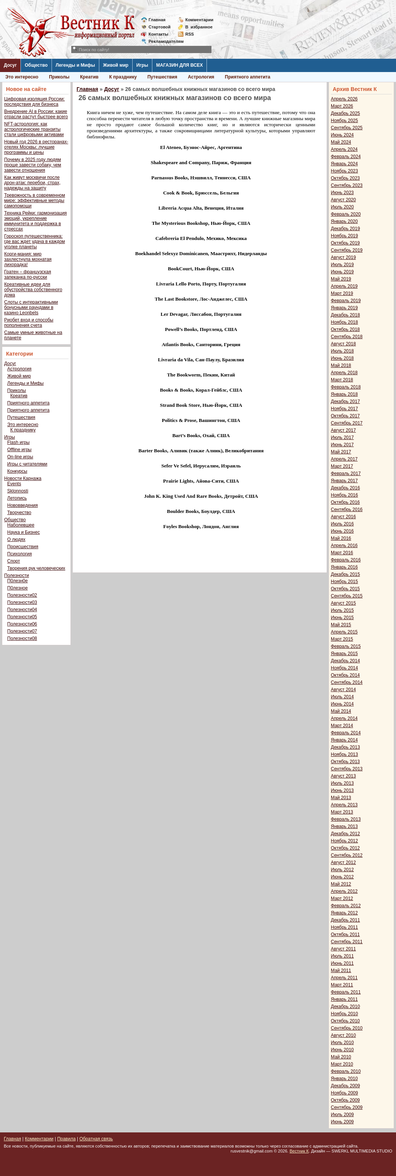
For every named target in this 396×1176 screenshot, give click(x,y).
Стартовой (160, 27)
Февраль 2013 (346, 819)
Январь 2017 (344, 480)
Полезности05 (22, 616)
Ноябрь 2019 (344, 235)
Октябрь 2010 (345, 1021)
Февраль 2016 (346, 560)
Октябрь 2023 (345, 178)
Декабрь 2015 (345, 574)
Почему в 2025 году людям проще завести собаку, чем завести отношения (32, 165)
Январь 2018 (344, 394)
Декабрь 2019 (345, 228)
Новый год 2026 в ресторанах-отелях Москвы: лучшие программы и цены (36, 147)
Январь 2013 (344, 826)
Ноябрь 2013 (344, 754)
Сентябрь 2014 (347, 682)
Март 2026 (342, 106)
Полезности (16, 575)
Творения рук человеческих (36, 568)
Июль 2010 (342, 1042)
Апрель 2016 (344, 545)
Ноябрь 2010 (344, 1013)
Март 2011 (342, 985)
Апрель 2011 (344, 977)
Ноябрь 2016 (344, 495)
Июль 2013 (342, 783)
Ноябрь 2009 (344, 1093)
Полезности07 (22, 631)
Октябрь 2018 (345, 329)
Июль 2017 (342, 437)
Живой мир (115, 65)
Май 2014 (341, 711)
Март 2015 (342, 639)
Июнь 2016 (342, 531)
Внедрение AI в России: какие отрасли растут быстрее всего (36, 114)
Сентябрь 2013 (347, 768)
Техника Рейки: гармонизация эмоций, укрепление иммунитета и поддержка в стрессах (35, 221)
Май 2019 (341, 279)
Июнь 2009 (342, 1121)
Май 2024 (341, 142)
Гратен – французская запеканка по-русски (27, 274)
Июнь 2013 (342, 790)
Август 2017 (343, 430)
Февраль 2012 (346, 905)
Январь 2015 (344, 653)
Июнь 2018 (342, 358)
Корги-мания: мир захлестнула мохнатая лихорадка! (28, 259)
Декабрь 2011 (345, 920)
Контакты (158, 34)
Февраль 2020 (346, 214)
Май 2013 (341, 797)
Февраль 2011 (346, 992)
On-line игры (20, 456)
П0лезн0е (17, 580)
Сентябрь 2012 (347, 855)
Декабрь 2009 (345, 1085)
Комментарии (199, 19)
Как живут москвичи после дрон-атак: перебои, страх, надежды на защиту (32, 183)
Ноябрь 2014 (344, 668)
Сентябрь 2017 (347, 423)
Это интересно (21, 77)
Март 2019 (342, 293)
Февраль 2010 (346, 1071)
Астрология (201, 77)
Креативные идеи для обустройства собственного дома (33, 290)
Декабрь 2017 (345, 401)
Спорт (13, 561)
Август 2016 (343, 516)
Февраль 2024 (346, 156)
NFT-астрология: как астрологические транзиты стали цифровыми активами (34, 129)
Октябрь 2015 (345, 588)
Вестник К (299, 1151)
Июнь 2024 (342, 135)
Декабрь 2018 (345, 315)
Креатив (89, 77)
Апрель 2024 (344, 149)
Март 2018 (342, 380)
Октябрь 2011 (345, 934)
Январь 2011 (344, 999)
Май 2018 (341, 365)
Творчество (19, 512)
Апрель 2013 (344, 805)
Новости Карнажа (22, 478)
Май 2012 (341, 884)
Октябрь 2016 (345, 502)
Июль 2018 (342, 351)
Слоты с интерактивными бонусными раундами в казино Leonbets (31, 307)
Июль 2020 (342, 207)
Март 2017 (342, 466)
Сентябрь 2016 (347, 509)
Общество (36, 65)
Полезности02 (22, 595)
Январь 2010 (344, 1078)
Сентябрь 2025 (347, 127)
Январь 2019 (344, 307)
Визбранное (199, 27)
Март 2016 (342, 552)
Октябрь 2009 (345, 1100)
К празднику (123, 77)
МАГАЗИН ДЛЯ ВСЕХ (179, 65)
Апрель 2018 (344, 372)
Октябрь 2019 (345, 243)
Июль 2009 (342, 1114)
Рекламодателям (163, 41)
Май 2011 (341, 970)
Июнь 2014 (342, 704)
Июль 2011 (342, 956)
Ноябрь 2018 (344, 322)
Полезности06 (22, 624)
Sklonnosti (17, 491)
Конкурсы (17, 471)
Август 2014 (343, 689)
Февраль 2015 (346, 646)
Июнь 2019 (342, 271)
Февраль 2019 (346, 300)
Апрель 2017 (344, 459)
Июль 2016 (342, 524)
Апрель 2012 (344, 891)
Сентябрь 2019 (347, 250)
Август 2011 (343, 949)
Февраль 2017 (346, 473)
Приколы (59, 77)
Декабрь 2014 (345, 660)
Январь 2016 (344, 567)
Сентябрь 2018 (347, 336)
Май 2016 (341, 538)
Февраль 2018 (346, 387)
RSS (189, 34)
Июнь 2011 (342, 963)
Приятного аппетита (247, 77)
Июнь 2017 (342, 444)
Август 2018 (343, 344)
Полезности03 (22, 602)
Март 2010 (342, 1064)
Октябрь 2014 (345, 675)
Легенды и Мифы (75, 65)
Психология (19, 554)
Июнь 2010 (342, 1049)
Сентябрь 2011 (347, 941)
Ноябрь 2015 (344, 581)
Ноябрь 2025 (344, 120)
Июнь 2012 (342, 877)
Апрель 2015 (344, 632)
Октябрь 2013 (345, 761)
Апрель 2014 (344, 718)
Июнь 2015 (342, 617)
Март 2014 (342, 725)
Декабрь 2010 (345, 1006)
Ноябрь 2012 (344, 841)
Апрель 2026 (344, 99)
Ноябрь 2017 (344, 408)
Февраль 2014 (346, 732)
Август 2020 (343, 199)
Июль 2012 (342, 869)
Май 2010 (341, 1057)
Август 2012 (343, 862)
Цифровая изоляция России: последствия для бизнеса (34, 101)
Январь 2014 (344, 740)
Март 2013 (342, 812)
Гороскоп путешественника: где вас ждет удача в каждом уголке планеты (34, 241)
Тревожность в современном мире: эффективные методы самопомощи (34, 201)
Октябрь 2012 (345, 848)
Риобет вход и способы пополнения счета (28, 322)
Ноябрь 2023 (344, 171)
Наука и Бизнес (23, 532)
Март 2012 (342, 898)
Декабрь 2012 (345, 833)
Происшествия (22, 546)
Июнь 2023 (342, 192)
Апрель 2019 (344, 286)
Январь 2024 (344, 163)
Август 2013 (343, 776)
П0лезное (17, 588)
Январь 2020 (344, 221)
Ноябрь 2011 (344, 927)
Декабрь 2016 (345, 488)
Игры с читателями (27, 464)
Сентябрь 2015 (347, 596)
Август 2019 (343, 257)
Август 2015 (343, 603)
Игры (142, 65)
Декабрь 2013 (345, 747)
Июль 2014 (342, 696)
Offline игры (19, 449)
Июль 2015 (342, 610)
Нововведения (22, 505)
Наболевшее (20, 525)
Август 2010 (343, 1035)
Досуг (10, 65)
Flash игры (18, 442)
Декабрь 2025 (345, 113)
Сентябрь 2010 (347, 1028)
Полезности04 (22, 609)
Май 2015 (341, 624)
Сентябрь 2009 (347, 1107)
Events (14, 483)
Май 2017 (341, 452)
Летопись (17, 498)
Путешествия (162, 77)
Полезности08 (22, 638)
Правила (66, 1139)
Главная (157, 19)
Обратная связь (96, 1139)
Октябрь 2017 (345, 416)
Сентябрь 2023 (347, 185)
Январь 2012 (344, 913)
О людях (16, 539)
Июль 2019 (342, 264)
